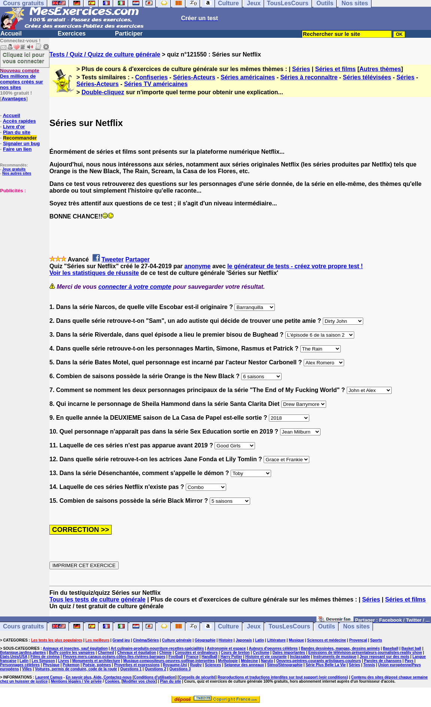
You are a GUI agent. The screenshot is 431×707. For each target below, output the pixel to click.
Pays (409, 661)
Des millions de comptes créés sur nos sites (21, 79)
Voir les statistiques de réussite (94, 273)
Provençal (358, 640)
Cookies (112, 681)
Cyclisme (261, 653)
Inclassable (300, 657)
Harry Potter (231, 657)
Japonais (244, 640)
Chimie (165, 653)
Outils (326, 626)
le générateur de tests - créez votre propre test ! (295, 266)
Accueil (11, 33)
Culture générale (177, 640)
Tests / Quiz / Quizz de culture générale (104, 54)
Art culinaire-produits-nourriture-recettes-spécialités (157, 648)
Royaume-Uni (175, 665)
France (192, 657)
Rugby (196, 665)
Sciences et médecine (326, 640)
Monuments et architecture (96, 661)
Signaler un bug (21, 143)
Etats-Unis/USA (13, 657)
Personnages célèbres (20, 665)
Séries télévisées (367, 77)
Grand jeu (121, 640)
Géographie (205, 640)
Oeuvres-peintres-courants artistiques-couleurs (318, 661)
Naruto (267, 661)
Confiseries (151, 77)
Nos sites (356, 626)
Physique (51, 665)
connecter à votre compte (135, 287)
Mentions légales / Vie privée (76, 681)
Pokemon (71, 665)
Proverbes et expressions (137, 665)
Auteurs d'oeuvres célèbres (273, 648)
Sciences (213, 665)
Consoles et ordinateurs (196, 653)
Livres (63, 661)
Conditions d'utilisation (155, 677)
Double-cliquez (103, 92)
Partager (137, 259)
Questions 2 (155, 669)
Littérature (276, 640)
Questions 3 (180, 669)
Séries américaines (248, 77)
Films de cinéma (45, 657)
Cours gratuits (23, 626)
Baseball (390, 648)
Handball (209, 657)
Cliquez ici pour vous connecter (24, 57)
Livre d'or (14, 126)
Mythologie (228, 661)
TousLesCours (289, 626)
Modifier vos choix (139, 681)
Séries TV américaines (156, 84)
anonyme (197, 266)
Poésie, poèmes (97, 665)
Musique (296, 640)
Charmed (106, 653)
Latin (259, 640)
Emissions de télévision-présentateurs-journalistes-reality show (365, 653)
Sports (376, 640)
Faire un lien (17, 149)
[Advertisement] (22, 230)
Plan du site (16, 132)
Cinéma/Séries (146, 640)
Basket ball (411, 648)
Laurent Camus (49, 677)
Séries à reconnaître (308, 77)
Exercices (72, 33)
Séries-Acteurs (194, 77)
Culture (228, 626)
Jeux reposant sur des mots (384, 657)
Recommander (20, 138)
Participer (129, 33)
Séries (301, 69)
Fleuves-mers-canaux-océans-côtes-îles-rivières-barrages (114, 657)
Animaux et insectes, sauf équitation (75, 648)
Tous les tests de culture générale (97, 599)
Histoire (226, 640)
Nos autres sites (16, 173)
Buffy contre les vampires (72, 653)
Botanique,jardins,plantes (23, 653)
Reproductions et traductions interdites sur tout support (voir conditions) (283, 677)
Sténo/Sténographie (284, 665)
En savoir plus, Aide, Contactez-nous (99, 677)
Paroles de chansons (382, 661)
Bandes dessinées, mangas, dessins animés (340, 648)
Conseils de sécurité (197, 677)
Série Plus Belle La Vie (326, 665)
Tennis (369, 665)
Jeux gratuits (13, 169)
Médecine (249, 661)
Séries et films (335, 69)
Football (176, 657)
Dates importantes (289, 653)
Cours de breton (235, 653)
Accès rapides (19, 121)
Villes (27, 669)
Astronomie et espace (226, 648)
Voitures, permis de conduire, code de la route (76, 669)
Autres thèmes (380, 69)
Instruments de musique (334, 657)
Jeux (253, 626)
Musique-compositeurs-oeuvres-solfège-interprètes (169, 661)
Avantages (13, 98)
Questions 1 (131, 669)
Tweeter (112, 259)
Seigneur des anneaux (244, 665)
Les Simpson (43, 661)
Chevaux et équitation (136, 653)
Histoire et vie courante (266, 657)
